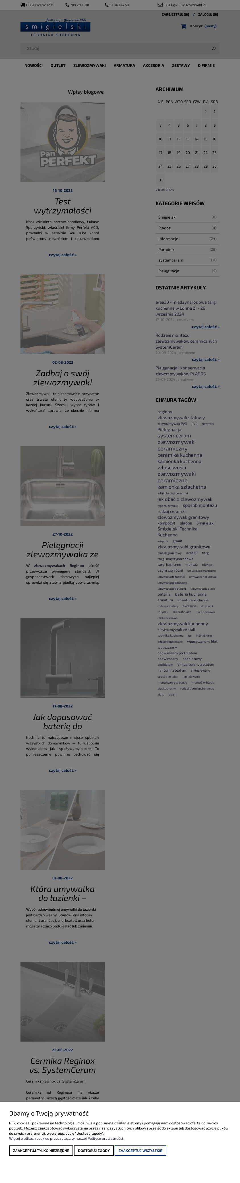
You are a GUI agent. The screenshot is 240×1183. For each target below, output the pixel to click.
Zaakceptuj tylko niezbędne (41, 1151)
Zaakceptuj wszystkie (140, 1151)
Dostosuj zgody (94, 1151)
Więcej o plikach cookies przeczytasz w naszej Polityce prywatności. (66, 1138)
